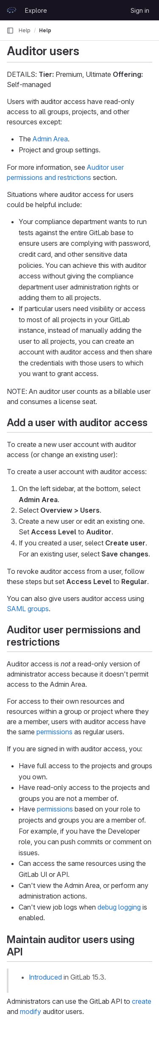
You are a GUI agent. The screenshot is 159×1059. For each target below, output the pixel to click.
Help (25, 30)
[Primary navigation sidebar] (10, 30)
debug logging (119, 907)
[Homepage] (11, 10)
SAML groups (28, 608)
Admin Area (50, 139)
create (141, 1001)
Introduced (45, 977)
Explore (36, 10)
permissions (54, 732)
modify (30, 1011)
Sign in (140, 10)
